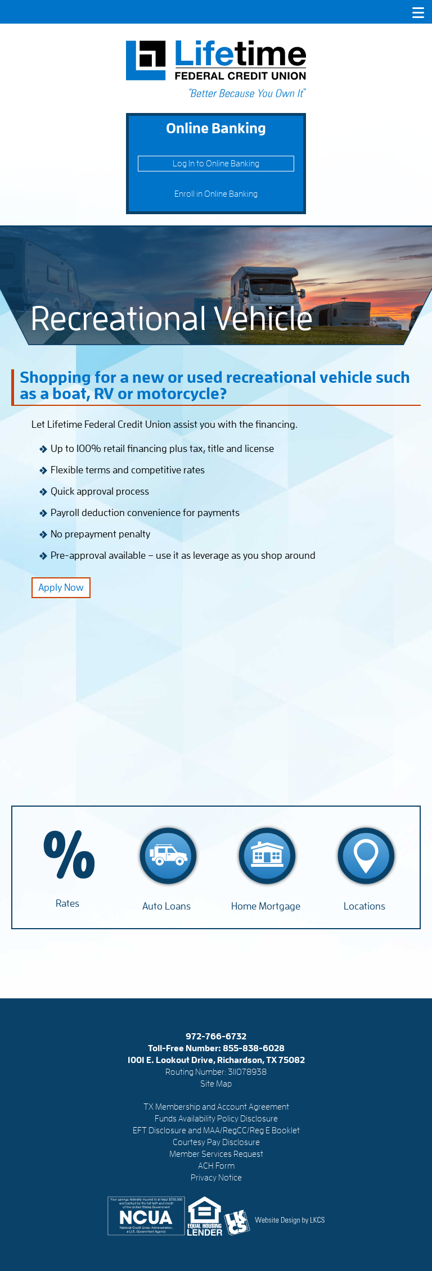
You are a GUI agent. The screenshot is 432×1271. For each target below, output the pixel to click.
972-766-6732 (216, 1036)
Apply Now (61, 587)
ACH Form (216, 1165)
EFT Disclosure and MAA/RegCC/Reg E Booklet (216, 1130)
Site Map (216, 1083)
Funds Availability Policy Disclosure (216, 1118)
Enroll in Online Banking (216, 193)
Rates (67, 903)
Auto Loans (166, 906)
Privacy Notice (216, 1177)
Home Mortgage (265, 906)
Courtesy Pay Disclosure (216, 1142)
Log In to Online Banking (216, 163)
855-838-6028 (254, 1048)
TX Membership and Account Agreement (216, 1106)
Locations (364, 906)
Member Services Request (216, 1154)
